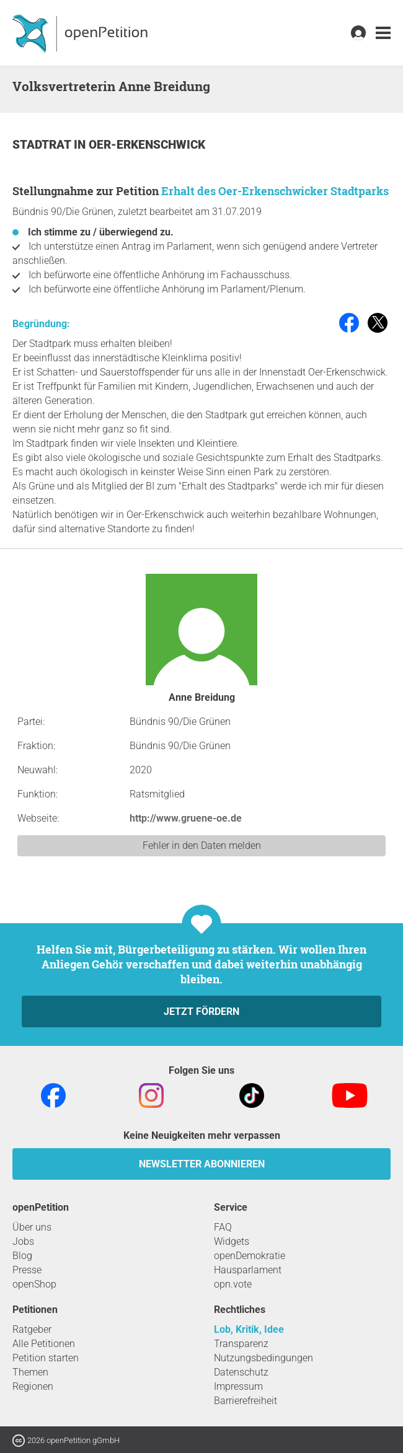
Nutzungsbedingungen (263, 1358)
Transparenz (241, 1344)
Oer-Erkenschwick (147, 145)
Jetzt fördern (201, 1011)
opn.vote (233, 1284)
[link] (383, 33)
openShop (34, 1284)
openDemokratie (249, 1256)
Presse (27, 1270)
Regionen (32, 1386)
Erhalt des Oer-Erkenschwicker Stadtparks (275, 190)
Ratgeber (31, 1329)
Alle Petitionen (43, 1344)
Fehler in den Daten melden (202, 845)
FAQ (223, 1227)
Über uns (31, 1227)
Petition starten (45, 1358)
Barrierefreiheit (245, 1401)
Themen (30, 1372)
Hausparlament (247, 1270)
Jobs (23, 1241)
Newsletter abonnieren (202, 1164)
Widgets (231, 1241)
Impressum (238, 1386)
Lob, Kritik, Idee (249, 1329)
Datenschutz (241, 1372)
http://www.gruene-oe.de (186, 818)
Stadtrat (43, 145)
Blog (22, 1256)
